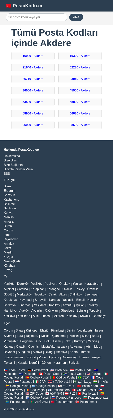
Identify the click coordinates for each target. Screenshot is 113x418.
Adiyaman (76, 346)
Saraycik (40, 299)
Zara (20, 335)
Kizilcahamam (13, 357)
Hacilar (92, 299)
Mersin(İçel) (12, 261)
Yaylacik (68, 299)
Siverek (9, 335)
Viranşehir (11, 341)
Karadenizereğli (28, 362)
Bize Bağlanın (13, 164)
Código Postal (13, 377)
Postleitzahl (40, 370)
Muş (97, 346)
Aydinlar (36, 310)
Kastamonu (11, 199)
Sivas (7, 186)
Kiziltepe (31, 330)
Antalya (9, 243)
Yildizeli (74, 335)
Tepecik (94, 310)
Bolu (47, 341)
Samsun (9, 195)
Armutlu (68, 305)
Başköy (80, 289)
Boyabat (9, 352)
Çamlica (22, 289)
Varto (42, 357)
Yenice (77, 283)
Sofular (81, 310)
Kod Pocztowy (13, 390)
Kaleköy (72, 316)
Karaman (60, 362)
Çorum (8, 230)
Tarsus (98, 330)
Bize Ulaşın (11, 160)
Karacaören (92, 283)
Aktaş (63, 294)
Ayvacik (54, 357)
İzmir (7, 234)
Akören (59, 316)
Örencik (92, 289)
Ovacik (67, 289)
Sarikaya (10, 305)
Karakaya (10, 299)
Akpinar (9, 289)
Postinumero (61, 390)
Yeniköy (9, 283)
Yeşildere (40, 305)
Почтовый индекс (68, 397)
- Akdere (33, 56)
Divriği (49, 352)
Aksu (36, 316)
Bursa (8, 226)
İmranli (85, 352)
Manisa (9, 217)
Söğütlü (9, 294)
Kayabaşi (26, 299)
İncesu (46, 316)
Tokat (7, 248)
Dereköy (23, 283)
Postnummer (19, 401)
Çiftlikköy (76, 294)
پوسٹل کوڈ (84, 381)
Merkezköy (24, 294)
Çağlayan (51, 310)
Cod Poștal (37, 390)
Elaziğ (8, 270)
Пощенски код (98, 397)
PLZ (72, 393)
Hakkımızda (12, 156)
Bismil (57, 341)
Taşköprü (32, 335)
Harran (84, 357)
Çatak (53, 294)
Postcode (61, 370)
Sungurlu (24, 352)
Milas (85, 335)
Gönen (46, 362)
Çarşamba (59, 335)
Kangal (8, 346)
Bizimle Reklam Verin (18, 169)
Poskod (96, 373)
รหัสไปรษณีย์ (61, 381)
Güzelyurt (67, 310)
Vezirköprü (84, 330)
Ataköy (24, 310)
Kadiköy (54, 305)
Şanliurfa (10, 208)
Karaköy (92, 305)
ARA (76, 17)
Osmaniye (99, 316)
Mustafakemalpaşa (54, 346)
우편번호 (69, 386)
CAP (42, 381)
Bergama (26, 341)
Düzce (45, 335)
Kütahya (9, 265)
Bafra (95, 335)
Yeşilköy (36, 283)
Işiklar (80, 305)
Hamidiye (10, 310)
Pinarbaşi (24, 305)
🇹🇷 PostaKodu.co (25, 5)
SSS (7, 173)
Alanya (37, 352)
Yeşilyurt (51, 283)
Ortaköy (64, 283)
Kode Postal (16, 370)
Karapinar (37, 289)
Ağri (88, 346)
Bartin (71, 330)
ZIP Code (36, 393)
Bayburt (31, 357)
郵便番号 (56, 393)
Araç (38, 341)
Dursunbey (69, 357)
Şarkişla (74, 362)
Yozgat (8, 256)
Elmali (80, 299)
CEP (85, 377)
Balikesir (9, 204)
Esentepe (91, 294)
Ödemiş (33, 346)
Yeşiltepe (24, 316)
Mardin (8, 252)
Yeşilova (9, 316)
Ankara (9, 221)
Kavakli (85, 316)
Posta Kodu (90, 386)
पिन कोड (103, 381)
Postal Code (83, 370)
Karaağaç (53, 289)
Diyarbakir (11, 239)
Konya (8, 212)
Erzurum (9, 190)
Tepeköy (40, 294)
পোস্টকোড (41, 401)
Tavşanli (9, 362)
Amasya (61, 352)
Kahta (74, 352)
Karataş (54, 299)
